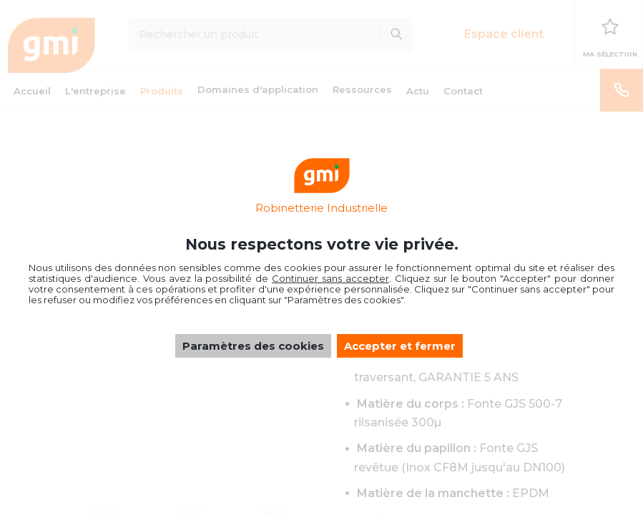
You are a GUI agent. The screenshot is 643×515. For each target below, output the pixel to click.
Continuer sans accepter (330, 278)
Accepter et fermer (400, 346)
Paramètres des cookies (253, 346)
